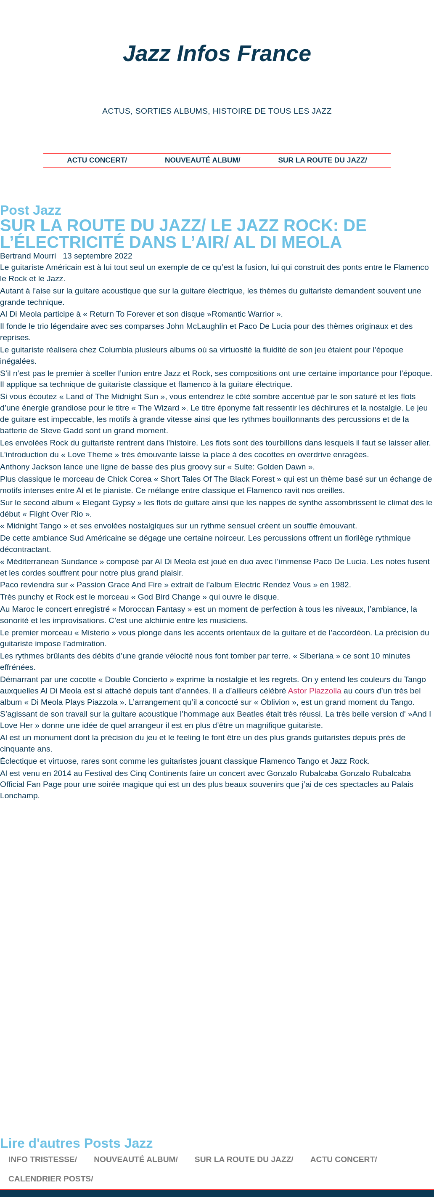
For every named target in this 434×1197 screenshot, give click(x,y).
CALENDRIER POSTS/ (50, 1178)
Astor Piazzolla (314, 690)
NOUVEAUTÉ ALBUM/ (203, 160)
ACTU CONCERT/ (97, 160)
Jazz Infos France (217, 53)
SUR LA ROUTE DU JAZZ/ (322, 160)
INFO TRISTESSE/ (42, 1159)
